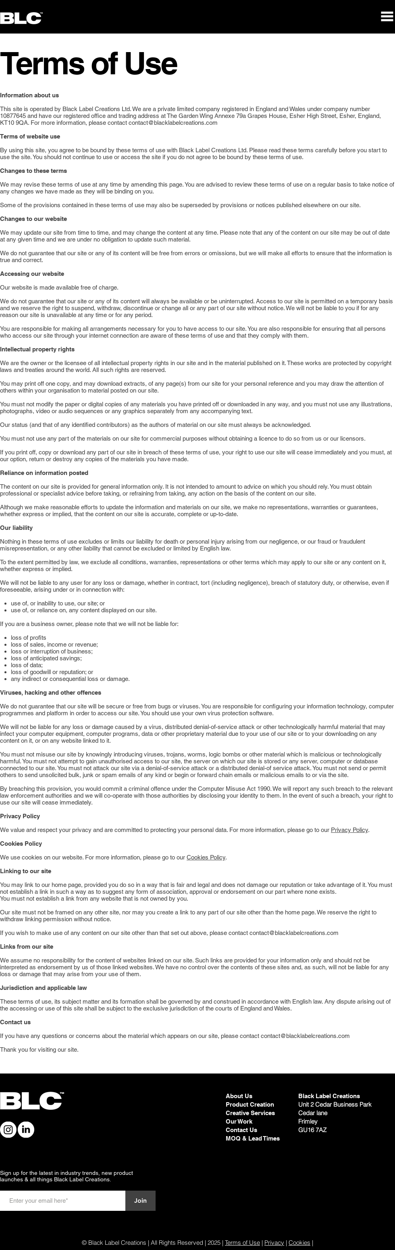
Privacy (274, 1242)
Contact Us (241, 1129)
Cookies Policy (206, 857)
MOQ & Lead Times (253, 1138)
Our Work (240, 1121)
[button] (387, 16)
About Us (239, 1095)
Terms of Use (242, 1242)
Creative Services (250, 1112)
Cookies (299, 1242)
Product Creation (250, 1104)
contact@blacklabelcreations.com (173, 122)
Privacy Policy (349, 829)
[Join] (140, 1201)
